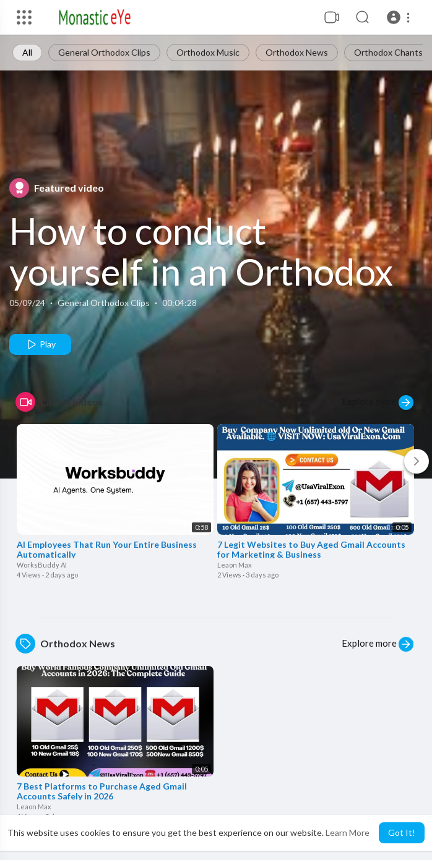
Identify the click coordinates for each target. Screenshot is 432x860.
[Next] (416, 461)
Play (40, 344)
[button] (400, 17)
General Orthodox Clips (104, 52)
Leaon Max (234, 565)
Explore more (377, 402)
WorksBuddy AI (42, 565)
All (27, 52)
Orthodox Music (208, 52)
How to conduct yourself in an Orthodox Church (201, 271)
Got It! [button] (401, 832)
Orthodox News (297, 52)
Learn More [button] (347, 832)
